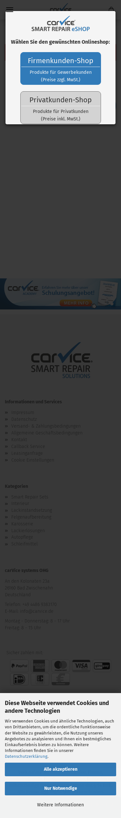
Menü (9, 9)
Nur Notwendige (60, 788)
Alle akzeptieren (60, 769)
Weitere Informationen (60, 805)
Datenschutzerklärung (26, 756)
